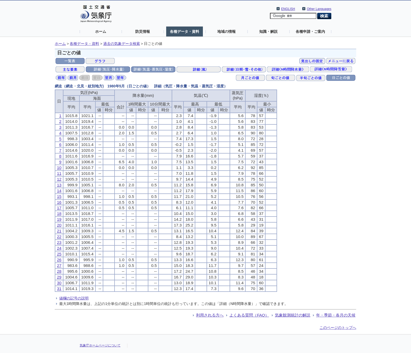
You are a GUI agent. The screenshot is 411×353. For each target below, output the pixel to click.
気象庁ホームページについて (100, 345)
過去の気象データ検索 (121, 44)
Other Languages (319, 9)
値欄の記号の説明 (74, 298)
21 (59, 231)
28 (59, 271)
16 (59, 202)
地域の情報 (226, 31)
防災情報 (142, 31)
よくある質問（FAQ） (249, 315)
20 (59, 225)
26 (59, 259)
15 (59, 196)
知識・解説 (268, 31)
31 (59, 288)
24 (59, 248)
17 (59, 208)
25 (59, 254)
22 (59, 236)
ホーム (100, 31)
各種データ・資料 (184, 31)
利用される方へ (210, 315)
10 (59, 167)
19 (59, 219)
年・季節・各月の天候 (335, 315)
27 (59, 265)
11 (59, 173)
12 (59, 179)
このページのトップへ (338, 327)
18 (59, 213)
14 (59, 190)
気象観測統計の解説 (292, 315)
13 (59, 185)
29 (59, 277)
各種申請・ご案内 (310, 31)
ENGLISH (288, 9)
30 (59, 283)
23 (59, 242)
